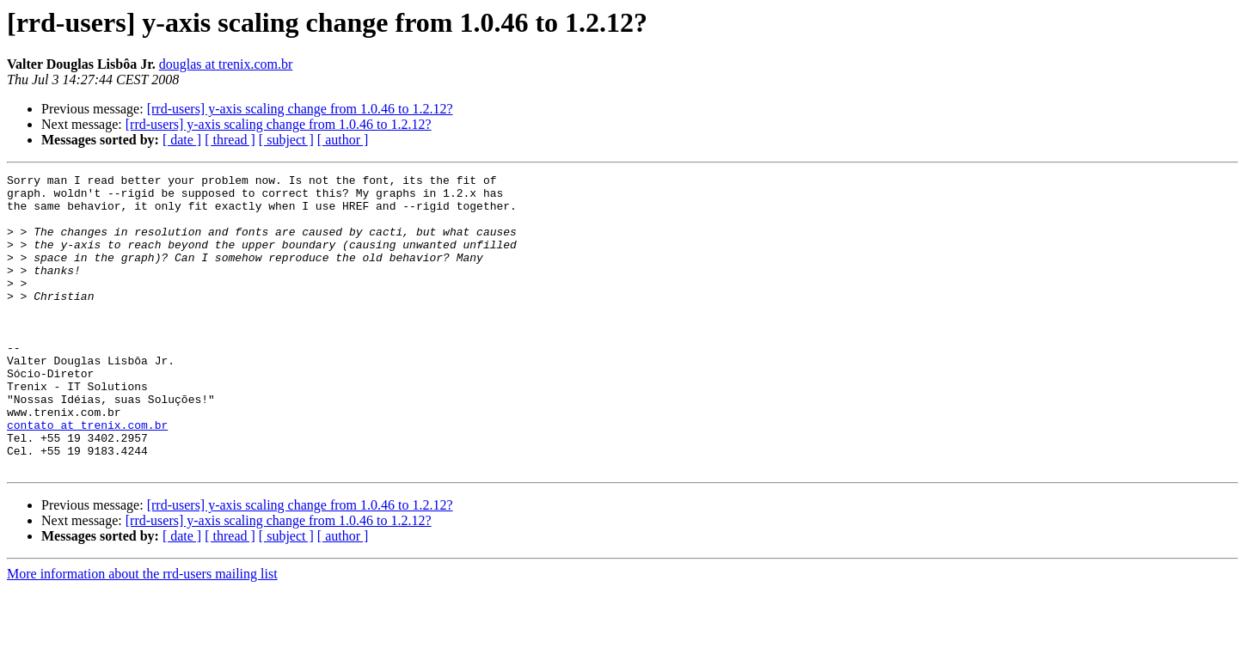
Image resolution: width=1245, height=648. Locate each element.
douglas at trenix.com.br (226, 64)
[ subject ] (286, 139)
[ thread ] (230, 139)
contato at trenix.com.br (87, 476)
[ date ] (182, 139)
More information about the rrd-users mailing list (142, 633)
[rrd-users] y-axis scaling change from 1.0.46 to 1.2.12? (300, 108)
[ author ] (343, 139)
